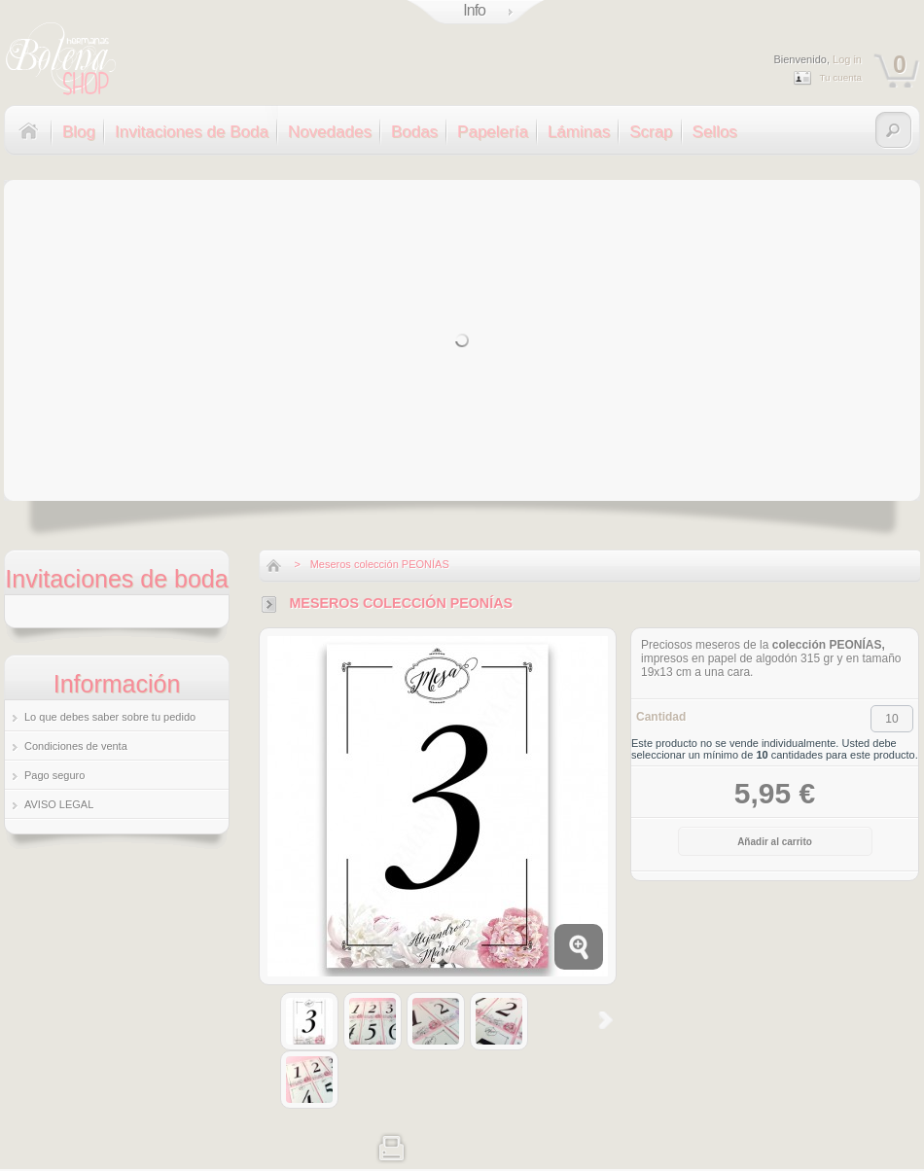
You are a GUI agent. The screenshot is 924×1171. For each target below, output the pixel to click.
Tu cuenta (840, 77)
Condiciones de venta (75, 746)
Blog (78, 132)
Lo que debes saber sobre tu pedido (109, 717)
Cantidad (661, 717)
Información (117, 683)
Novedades (330, 132)
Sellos (715, 132)
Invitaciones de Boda (191, 132)
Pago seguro (54, 775)
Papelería (492, 132)
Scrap (650, 132)
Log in (847, 59)
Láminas (579, 132)
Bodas (414, 132)
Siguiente (605, 1020)
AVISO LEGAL (58, 804)
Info (474, 10)
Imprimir (391, 1146)
